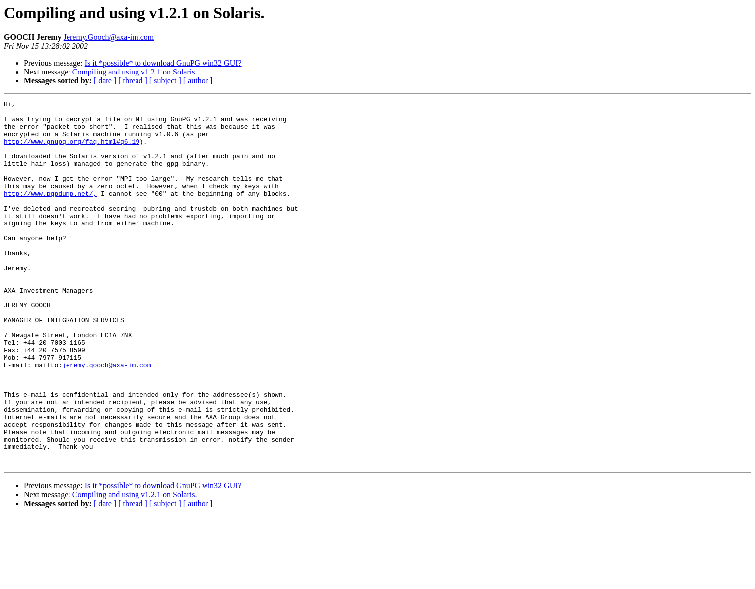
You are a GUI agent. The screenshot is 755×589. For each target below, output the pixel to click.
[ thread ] (132, 80)
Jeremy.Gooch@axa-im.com (109, 37)
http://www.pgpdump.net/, (50, 212)
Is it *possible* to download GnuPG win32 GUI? (163, 63)
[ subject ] (165, 80)
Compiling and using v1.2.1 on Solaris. (134, 72)
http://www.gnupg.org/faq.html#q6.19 (71, 150)
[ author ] (198, 80)
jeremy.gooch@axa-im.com (106, 418)
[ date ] (105, 80)
